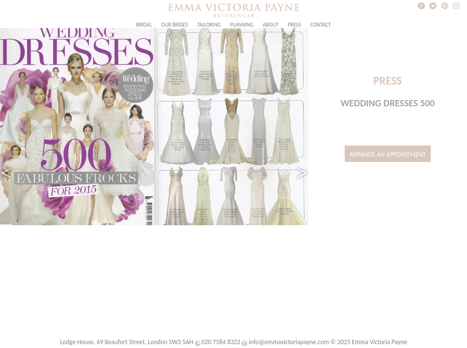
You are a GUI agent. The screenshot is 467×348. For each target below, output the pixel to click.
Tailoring (209, 24)
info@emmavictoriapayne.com (288, 342)
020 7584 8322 (221, 342)
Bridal (144, 24)
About (270, 24)
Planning (241, 24)
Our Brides (174, 24)
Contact (320, 24)
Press (294, 24)
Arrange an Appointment (388, 154)
